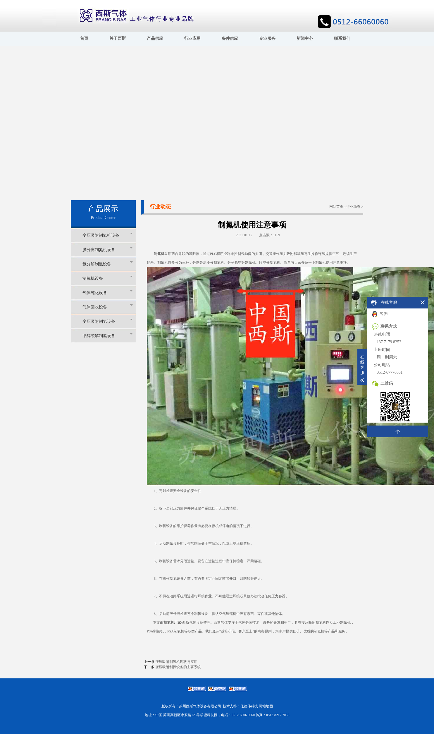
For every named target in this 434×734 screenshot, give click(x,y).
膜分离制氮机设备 (107, 249)
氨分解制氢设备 (107, 263)
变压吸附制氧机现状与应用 (176, 662)
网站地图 (266, 706)
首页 (84, 38)
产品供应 (155, 38)
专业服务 (267, 38)
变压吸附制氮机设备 (107, 235)
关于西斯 (117, 38)
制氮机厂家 (172, 622)
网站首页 (336, 207)
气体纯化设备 (107, 292)
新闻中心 (305, 38)
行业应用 (192, 38)
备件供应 (230, 38)
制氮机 (159, 254)
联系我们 (342, 38)
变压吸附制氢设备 (107, 321)
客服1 (380, 314)
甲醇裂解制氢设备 (107, 335)
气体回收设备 (107, 306)
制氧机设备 (107, 278)
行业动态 (353, 207)
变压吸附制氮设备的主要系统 (178, 667)
